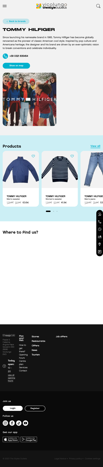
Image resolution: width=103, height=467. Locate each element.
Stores (35, 337)
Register (35, 408)
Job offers (61, 337)
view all (95, 146)
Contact (23, 371)
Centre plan (22, 362)
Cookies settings (92, 459)
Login (12, 408)
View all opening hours (11, 378)
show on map (16, 66)
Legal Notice (60, 459)
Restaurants (38, 341)
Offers (35, 346)
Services (23, 368)
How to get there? (22, 348)
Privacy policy (75, 459)
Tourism (36, 355)
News (34, 350)
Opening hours (23, 356)
